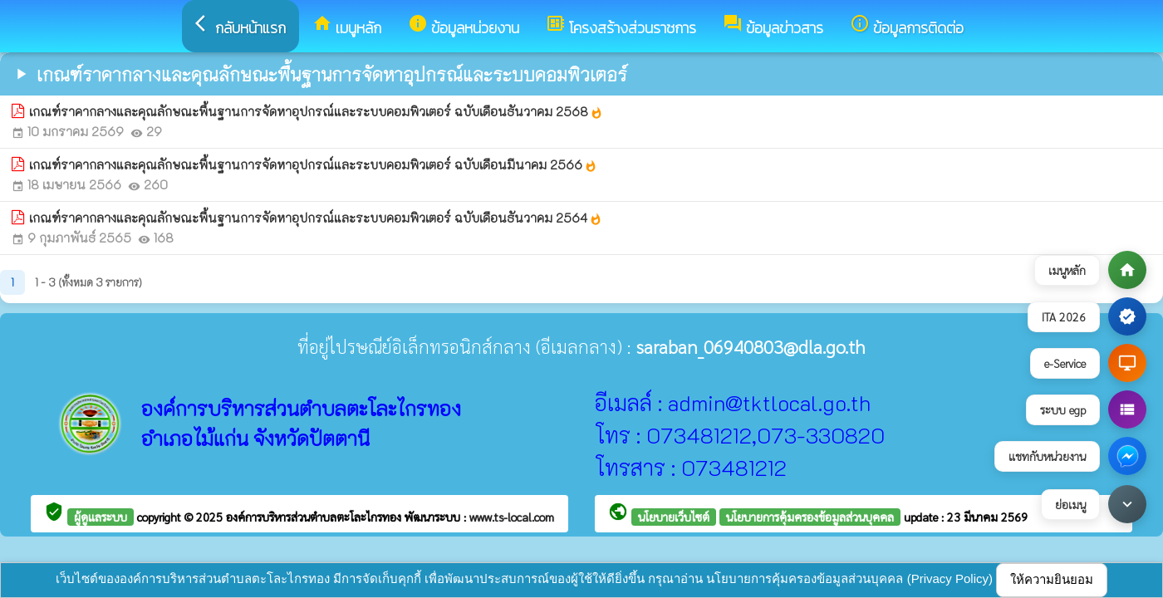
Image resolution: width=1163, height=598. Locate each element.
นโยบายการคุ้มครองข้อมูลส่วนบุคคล (810, 516)
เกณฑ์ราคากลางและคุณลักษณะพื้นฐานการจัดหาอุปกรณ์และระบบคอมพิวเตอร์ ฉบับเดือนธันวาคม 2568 (316, 111)
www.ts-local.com (511, 516)
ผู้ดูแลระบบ (100, 516)
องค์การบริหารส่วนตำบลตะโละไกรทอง (315, 516)
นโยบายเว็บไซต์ (673, 516)
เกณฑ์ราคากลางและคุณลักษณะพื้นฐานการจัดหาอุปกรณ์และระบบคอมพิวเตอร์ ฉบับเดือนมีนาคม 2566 (313, 164)
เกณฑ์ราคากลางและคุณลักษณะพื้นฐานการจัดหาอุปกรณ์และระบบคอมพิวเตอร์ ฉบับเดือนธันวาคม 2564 (315, 217)
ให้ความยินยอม (1051, 579)
